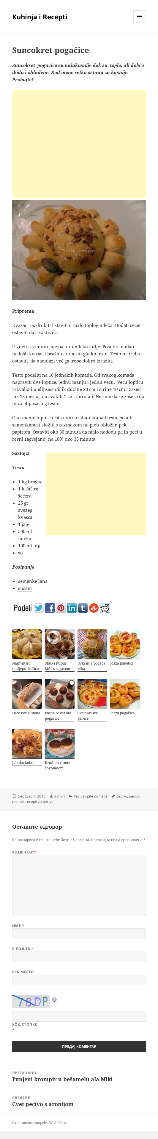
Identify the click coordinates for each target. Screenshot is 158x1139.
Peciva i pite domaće (91, 796)
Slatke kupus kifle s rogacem (57, 666)
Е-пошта (22, 948)
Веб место (23, 971)
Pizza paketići (121, 663)
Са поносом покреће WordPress (39, 1122)
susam (25, 588)
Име (18, 925)
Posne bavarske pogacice (58, 715)
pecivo (121, 796)
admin (59, 796)
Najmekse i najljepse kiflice (25, 666)
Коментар (24, 852)
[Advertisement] (79, 144)
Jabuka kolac (23, 762)
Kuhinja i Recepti (39, 16)
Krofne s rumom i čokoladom (60, 765)
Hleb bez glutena (26, 713)
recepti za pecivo (39, 801)
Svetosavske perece (88, 715)
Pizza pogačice (122, 713)
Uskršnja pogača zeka (91, 666)
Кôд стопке (24, 1024)
